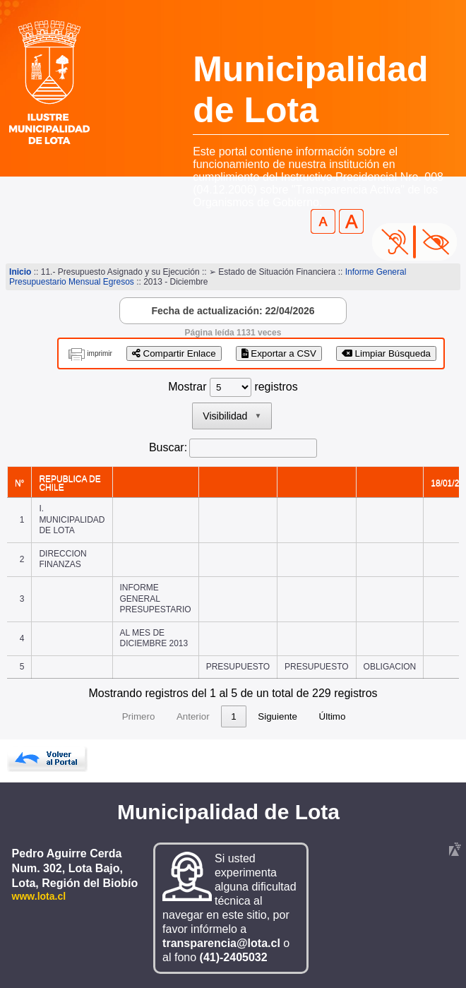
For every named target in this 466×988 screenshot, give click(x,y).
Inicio (20, 272)
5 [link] (254, 716)
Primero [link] (51, 716)
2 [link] (173, 716)
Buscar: (168, 447)
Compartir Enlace (174, 353)
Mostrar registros (232, 387)
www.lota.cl (39, 896)
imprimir (99, 353)
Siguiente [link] (364, 716)
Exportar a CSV (278, 353)
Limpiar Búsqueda (386, 353)
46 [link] (318, 716)
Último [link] (418, 716)
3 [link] (200, 716)
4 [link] (227, 716)
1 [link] (146, 716)
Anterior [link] (106, 716)
